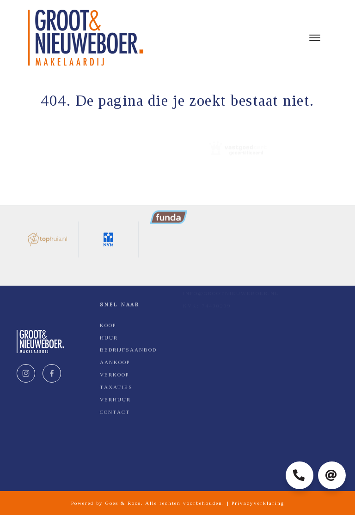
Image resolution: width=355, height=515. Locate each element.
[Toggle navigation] (314, 37)
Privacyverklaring (258, 503)
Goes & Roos (123, 503)
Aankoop (115, 312)
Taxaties (116, 336)
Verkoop (114, 324)
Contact (115, 361)
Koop (108, 274)
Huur (109, 287)
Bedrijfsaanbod (128, 299)
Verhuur (115, 349)
